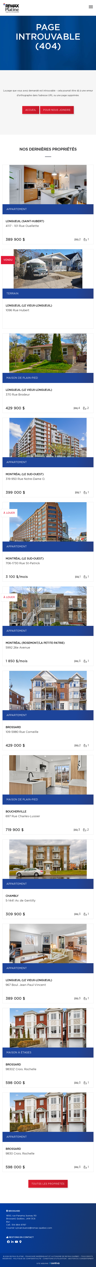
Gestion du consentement (81, 1258)
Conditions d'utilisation (54, 1258)
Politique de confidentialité (27, 1258)
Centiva (54, 1263)
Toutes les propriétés (48, 1184)
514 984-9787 (19, 1225)
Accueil (30, 110)
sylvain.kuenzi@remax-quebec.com (33, 1228)
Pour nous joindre (56, 110)
